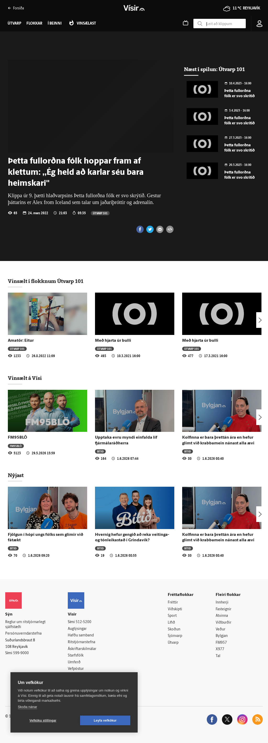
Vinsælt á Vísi (25, 378)
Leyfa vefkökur (105, 720)
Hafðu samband (81, 635)
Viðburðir (223, 623)
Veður (220, 629)
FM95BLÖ (17, 438)
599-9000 (21, 653)
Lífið (171, 623)
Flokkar (34, 24)
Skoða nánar (27, 707)
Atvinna (222, 616)
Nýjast (16, 475)
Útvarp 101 (100, 213)
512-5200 (83, 622)
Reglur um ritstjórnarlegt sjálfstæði (25, 624)
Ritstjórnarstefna (81, 642)
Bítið (100, 451)
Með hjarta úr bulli (113, 341)
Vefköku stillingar (43, 720)
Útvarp (173, 643)
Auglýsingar (77, 629)
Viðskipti (175, 609)
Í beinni (55, 24)
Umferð (74, 662)
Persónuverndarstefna (23, 634)
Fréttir (173, 603)
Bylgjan (222, 636)
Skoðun (174, 629)
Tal (218, 656)
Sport (172, 616)
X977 (220, 649)
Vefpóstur (76, 669)
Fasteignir (223, 609)
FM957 (221, 643)
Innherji (222, 603)
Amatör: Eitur (21, 341)
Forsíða (16, 8)
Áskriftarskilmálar (82, 649)
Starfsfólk (75, 656)
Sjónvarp (175, 636)
